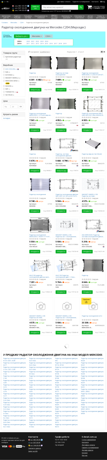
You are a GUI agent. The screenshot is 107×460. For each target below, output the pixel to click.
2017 (55, 43)
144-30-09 (19, 10)
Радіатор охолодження (37, 194)
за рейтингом (45, 52)
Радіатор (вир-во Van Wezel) (92, 154)
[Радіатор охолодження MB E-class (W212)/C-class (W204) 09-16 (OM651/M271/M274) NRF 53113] (93, 104)
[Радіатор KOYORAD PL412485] (93, 265)
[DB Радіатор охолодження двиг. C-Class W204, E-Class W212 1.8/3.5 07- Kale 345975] (67, 265)
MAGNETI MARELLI (11, 78)
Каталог (85, 453)
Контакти (95, 2)
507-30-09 (19, 8)
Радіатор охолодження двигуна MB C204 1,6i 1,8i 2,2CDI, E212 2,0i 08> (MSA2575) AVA (67, 195)
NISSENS (8, 86)
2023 (42, 41)
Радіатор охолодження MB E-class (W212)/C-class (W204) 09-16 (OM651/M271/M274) (93, 114)
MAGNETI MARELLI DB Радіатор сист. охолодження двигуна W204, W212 (66, 235)
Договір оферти (87, 450)
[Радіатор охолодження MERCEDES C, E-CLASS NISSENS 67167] (40, 103)
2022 (37, 41)
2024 (46, 41)
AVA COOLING (12, 69)
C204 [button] (48, 36)
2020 (28, 41)
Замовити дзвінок (34, 448)
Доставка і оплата (63, 2)
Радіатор (32, 73)
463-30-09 (19, 6)
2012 (32, 43)
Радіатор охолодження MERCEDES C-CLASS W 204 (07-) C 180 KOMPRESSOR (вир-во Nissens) (93, 73)
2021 (32, 41)
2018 (60, 43)
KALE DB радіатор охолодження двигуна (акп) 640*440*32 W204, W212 (39, 276)
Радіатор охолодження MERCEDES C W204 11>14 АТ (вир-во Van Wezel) (39, 235)
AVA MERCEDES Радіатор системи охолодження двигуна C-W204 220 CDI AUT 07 (93, 235)
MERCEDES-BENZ (11, 82)
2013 (37, 43)
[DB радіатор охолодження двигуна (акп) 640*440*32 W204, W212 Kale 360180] (40, 265)
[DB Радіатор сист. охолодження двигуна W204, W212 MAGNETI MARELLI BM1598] (67, 306)
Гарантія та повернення (81, 2)
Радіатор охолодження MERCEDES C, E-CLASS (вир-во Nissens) (40, 114)
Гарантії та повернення (90, 448)
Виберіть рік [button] (22, 36)
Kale (6, 72)
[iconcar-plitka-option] (102, 52)
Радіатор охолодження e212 (92, 316)
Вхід (103, 2)
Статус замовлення (89, 440)
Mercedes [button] (37, 36)
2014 (42, 43)
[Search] (80, 7)
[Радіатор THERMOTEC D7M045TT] (67, 103)
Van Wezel (8, 95)
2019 (64, 43)
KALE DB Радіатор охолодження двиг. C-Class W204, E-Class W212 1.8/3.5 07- (66, 276)
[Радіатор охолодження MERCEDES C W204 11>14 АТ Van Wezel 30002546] (40, 225)
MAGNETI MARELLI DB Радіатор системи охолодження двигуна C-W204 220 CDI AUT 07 (92, 195)
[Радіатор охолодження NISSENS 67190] (40, 184)
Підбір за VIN (35, 7)
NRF (6, 89)
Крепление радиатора (12, 58)
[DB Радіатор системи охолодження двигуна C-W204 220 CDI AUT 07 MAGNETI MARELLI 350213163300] (93, 184)
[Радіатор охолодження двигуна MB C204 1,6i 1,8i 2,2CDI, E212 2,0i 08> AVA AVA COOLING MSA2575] (67, 184)
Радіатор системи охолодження (62, 73)
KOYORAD (8, 75)
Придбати (61, 90)
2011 (28, 43)
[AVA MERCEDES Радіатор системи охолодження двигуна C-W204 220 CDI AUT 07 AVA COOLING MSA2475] (93, 224)
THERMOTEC (10, 92)
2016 (51, 43)
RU (8, 2)
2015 (46, 43)
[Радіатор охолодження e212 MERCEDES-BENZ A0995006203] (93, 306)
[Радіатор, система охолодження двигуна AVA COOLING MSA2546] (67, 143)
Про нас (84, 456)
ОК (21, 107)
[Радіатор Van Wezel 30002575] (93, 144)
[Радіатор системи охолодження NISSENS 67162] (67, 63)
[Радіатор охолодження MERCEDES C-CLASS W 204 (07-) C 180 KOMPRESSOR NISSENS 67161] (93, 63)
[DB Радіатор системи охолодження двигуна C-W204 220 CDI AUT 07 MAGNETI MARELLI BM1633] (40, 306)
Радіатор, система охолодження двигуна (63, 154)
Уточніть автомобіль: (7, 36)
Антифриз (6, 118)
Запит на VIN (32, 451)
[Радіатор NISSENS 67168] (40, 63)
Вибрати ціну (35, 90)
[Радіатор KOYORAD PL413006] (40, 144)
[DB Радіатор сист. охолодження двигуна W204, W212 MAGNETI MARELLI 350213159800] (67, 224)
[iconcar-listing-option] (104, 52)
